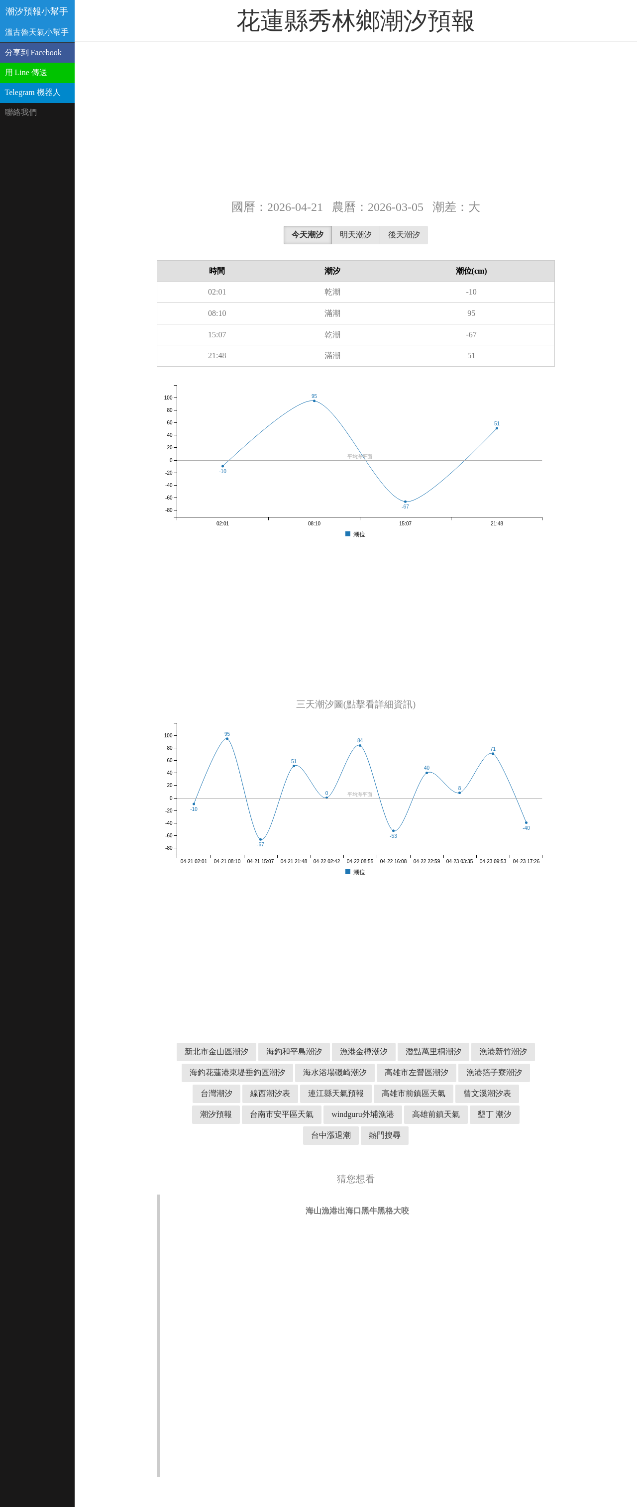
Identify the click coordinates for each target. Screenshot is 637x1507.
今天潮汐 (307, 234)
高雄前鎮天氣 (436, 1114)
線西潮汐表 (270, 1093)
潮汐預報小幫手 (36, 11)
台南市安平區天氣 (282, 1114)
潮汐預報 (216, 1114)
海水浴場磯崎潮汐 (335, 1072)
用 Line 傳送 (26, 72)
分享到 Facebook (33, 52)
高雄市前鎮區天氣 (413, 1093)
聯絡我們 (21, 112)
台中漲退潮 (331, 1135)
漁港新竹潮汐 (503, 1051)
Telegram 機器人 (33, 92)
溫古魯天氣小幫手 (37, 32)
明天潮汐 (356, 234)
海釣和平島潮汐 (294, 1051)
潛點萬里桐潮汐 (433, 1051)
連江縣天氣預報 (336, 1093)
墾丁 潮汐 (495, 1114)
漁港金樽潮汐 (364, 1051)
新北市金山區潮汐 (216, 1051)
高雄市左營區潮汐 (416, 1072)
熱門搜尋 (385, 1135)
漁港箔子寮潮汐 (494, 1072)
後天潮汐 (404, 234)
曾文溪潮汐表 (487, 1093)
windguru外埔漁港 (362, 1114)
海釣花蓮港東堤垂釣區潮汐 (237, 1072)
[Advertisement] (356, 119)
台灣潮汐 (216, 1093)
